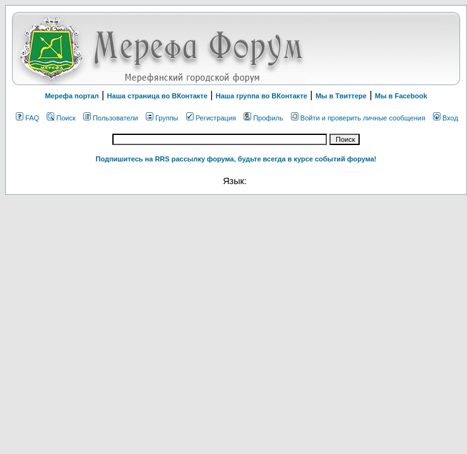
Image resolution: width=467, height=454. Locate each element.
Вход (445, 118)
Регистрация (211, 118)
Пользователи (110, 118)
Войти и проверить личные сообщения (358, 118)
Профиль (263, 118)
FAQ (27, 118)
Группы (162, 118)
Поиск (61, 118)
